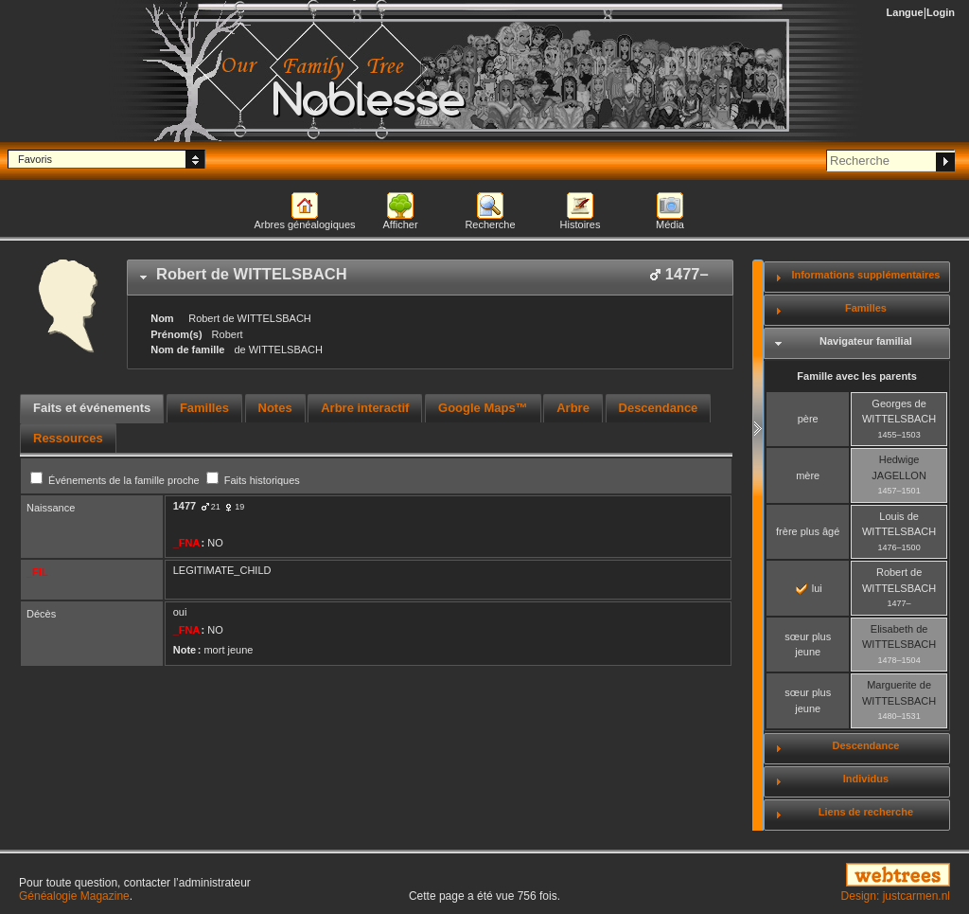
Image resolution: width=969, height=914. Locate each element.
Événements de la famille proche (116, 480)
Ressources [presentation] (68, 438)
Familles (866, 308)
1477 (184, 505)
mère (807, 475)
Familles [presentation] (204, 408)
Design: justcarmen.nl (895, 896)
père (808, 418)
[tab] (430, 278)
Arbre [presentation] (573, 408)
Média (670, 224)
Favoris (35, 159)
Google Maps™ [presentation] (483, 408)
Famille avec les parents (857, 376)
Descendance (865, 745)
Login (940, 12)
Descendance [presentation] (658, 408)
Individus (866, 778)
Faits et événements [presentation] (91, 408)
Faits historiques (253, 480)
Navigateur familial (865, 341)
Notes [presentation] (275, 408)
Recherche (490, 224)
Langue (905, 12)
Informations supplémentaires (865, 274)
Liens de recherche (866, 811)
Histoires (580, 224)
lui (809, 588)
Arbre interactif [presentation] (365, 408)
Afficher (399, 224)
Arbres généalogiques (304, 224)
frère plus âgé (807, 531)
